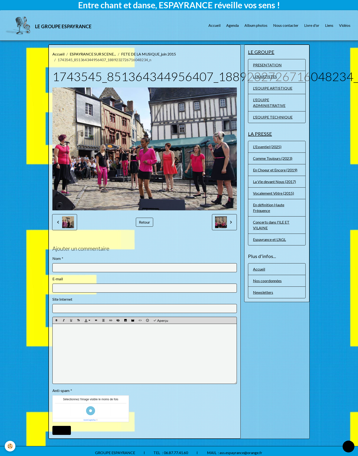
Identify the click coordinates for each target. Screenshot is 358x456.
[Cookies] (10, 446)
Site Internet (62, 299)
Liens (329, 25)
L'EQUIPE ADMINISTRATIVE (269, 102)
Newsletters (263, 292)
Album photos (255, 25)
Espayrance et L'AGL (269, 239)
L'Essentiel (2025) (267, 146)
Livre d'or (311, 25)
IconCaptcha (89, 420)
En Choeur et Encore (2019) (275, 170)
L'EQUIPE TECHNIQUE (273, 117)
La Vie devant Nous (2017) (274, 181)
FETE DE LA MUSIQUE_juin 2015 (148, 54)
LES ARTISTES (265, 76)
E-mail (57, 278)
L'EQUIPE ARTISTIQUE (272, 88)
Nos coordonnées (267, 280)
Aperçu (160, 320)
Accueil (214, 25)
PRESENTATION (267, 65)
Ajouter (61, 430)
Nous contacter (285, 25)
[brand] (48, 25)
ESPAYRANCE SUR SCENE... (93, 54)
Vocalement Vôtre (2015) (273, 193)
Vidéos (344, 25)
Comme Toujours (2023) (272, 158)
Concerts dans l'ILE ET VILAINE (271, 225)
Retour (144, 222)
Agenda (232, 25)
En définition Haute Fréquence (268, 208)
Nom (56, 258)
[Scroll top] (348, 446)
